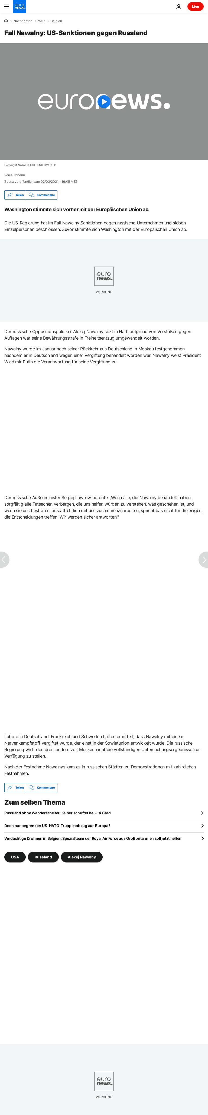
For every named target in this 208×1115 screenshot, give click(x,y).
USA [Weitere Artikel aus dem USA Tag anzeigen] (15, 857)
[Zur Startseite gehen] (19, 6)
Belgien (56, 21)
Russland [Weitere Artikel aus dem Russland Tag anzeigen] (43, 857)
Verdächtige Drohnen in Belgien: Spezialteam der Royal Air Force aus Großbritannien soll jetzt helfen (92, 838)
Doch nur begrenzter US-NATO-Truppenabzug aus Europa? (57, 825)
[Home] (6, 21)
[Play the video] (104, 101)
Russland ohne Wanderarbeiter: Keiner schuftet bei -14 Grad (57, 813)
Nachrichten (23, 21)
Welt (41, 21)
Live (195, 6)
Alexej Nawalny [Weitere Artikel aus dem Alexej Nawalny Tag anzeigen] (82, 857)
